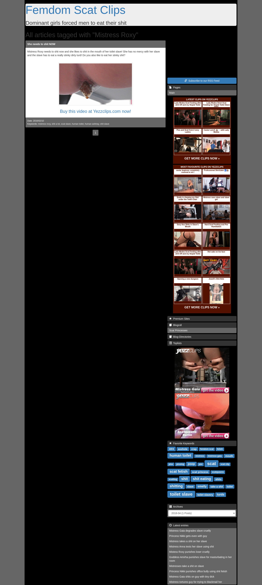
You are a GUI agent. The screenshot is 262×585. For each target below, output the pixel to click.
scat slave (66, 124)
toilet (230, 486)
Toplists (175, 343)
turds (220, 494)
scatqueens (218, 472)
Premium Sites (179, 318)
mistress (199, 456)
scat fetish (179, 471)
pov (201, 464)
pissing (180, 464)
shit (184, 479)
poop (191, 463)
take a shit (217, 486)
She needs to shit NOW (41, 44)
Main (172, 92)
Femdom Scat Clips (75, 9)
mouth (229, 455)
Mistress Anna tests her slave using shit (191, 546)
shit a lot (56, 124)
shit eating (202, 479)
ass (171, 448)
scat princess (200, 471)
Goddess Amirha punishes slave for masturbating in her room (200, 559)
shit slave (104, 124)
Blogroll (175, 325)
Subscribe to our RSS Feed (201, 80)
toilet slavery (205, 494)
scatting (173, 479)
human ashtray (92, 124)
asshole (182, 448)
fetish (220, 449)
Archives (176, 506)
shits (218, 479)
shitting (176, 486)
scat (211, 463)
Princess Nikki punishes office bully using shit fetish (198, 571)
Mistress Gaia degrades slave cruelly (190, 530)
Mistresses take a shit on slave (186, 566)
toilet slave (181, 494)
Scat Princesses (178, 330)
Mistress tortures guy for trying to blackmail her (195, 581)
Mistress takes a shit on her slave (188, 541)
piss (171, 464)
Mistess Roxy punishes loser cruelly (189, 551)
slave (190, 486)
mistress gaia (215, 456)
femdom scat (207, 449)
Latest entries (178, 525)
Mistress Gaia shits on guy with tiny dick (191, 576)
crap (194, 448)
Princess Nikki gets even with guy (188, 536)
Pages (174, 87)
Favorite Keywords (181, 443)
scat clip (225, 464)
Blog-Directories (180, 336)
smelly (202, 486)
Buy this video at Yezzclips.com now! (95, 111)
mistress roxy (44, 124)
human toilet (78, 124)
